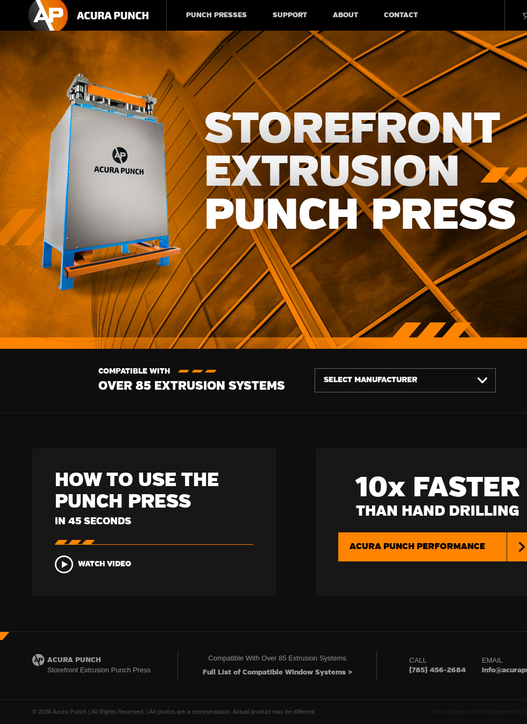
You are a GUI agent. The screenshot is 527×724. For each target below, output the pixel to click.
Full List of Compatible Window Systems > (277, 672)
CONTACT (401, 15)
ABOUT (345, 15)
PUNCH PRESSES (216, 15)
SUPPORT (290, 15)
